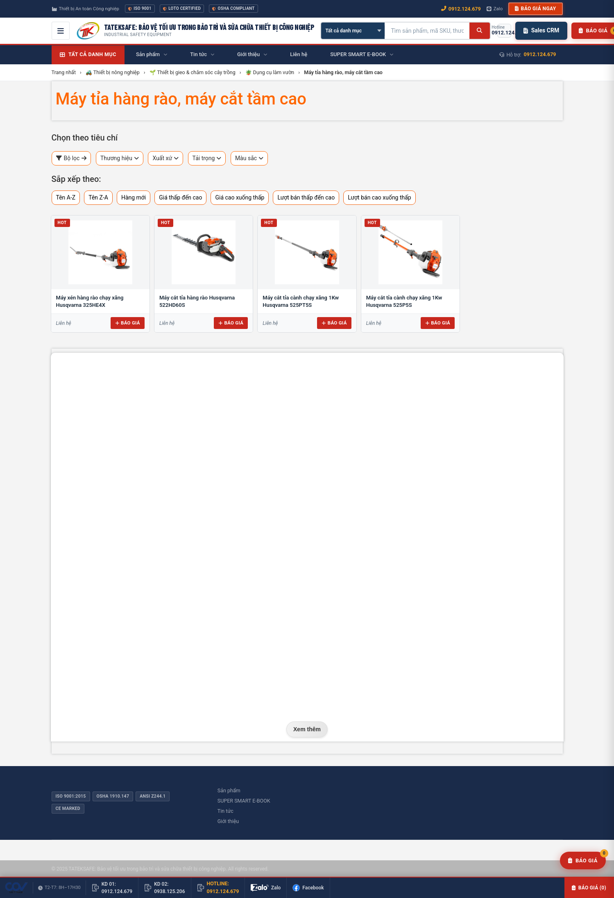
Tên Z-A (98, 197)
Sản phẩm (229, 790)
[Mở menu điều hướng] (61, 31)
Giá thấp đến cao (180, 197)
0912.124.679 (540, 54)
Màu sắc (249, 158)
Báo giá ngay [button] (535, 8)
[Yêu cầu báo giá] (583, 861)
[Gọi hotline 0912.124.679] (504, 31)
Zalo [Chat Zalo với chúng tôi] (495, 8)
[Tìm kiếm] (479, 31)
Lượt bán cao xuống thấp (379, 197)
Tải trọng (207, 158)
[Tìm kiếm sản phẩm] (427, 31)
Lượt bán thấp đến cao (306, 197)
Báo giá (127, 323)
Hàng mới (133, 197)
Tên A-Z (66, 197)
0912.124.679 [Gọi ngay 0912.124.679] (461, 9)
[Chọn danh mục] (353, 31)
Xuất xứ (165, 158)
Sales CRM (541, 30)
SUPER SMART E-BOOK (244, 801)
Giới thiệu (228, 821)
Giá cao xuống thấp (239, 197)
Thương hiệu (119, 158)
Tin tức (225, 811)
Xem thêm (307, 729)
